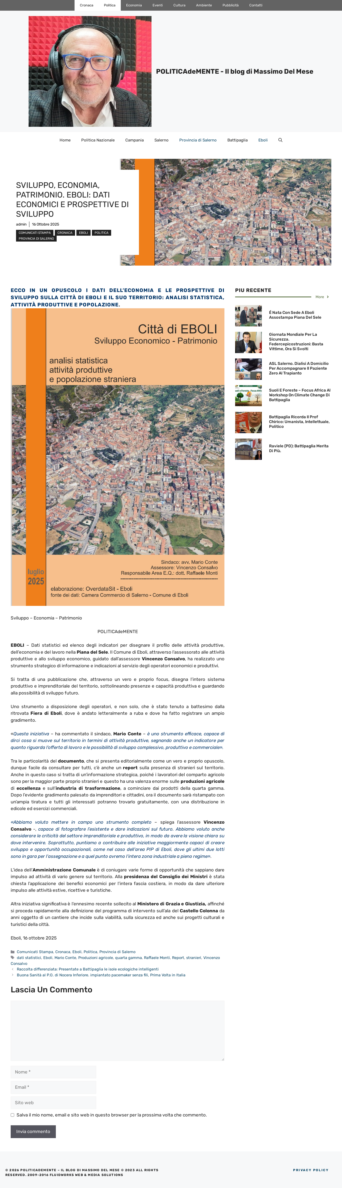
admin (21, 224)
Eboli (263, 140)
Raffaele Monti (157, 957)
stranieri (193, 957)
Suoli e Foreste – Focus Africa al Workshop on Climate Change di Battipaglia (300, 395)
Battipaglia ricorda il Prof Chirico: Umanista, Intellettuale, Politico (299, 422)
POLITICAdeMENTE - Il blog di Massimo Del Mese (234, 71)
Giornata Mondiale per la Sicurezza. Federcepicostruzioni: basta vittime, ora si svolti (296, 341)
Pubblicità (231, 5)
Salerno (161, 140)
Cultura (179, 5)
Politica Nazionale (98, 140)
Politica (109, 5)
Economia (134, 5)
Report (178, 957)
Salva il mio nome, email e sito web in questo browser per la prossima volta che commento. (112, 1115)
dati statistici (29, 957)
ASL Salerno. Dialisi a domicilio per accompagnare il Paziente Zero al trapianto (299, 368)
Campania (134, 140)
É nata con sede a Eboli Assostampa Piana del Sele (295, 315)
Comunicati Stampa (35, 233)
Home (65, 140)
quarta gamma (128, 957)
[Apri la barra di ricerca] (280, 140)
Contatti (255, 5)
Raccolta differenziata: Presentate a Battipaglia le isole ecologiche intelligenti (88, 969)
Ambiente (204, 5)
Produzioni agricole (95, 957)
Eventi (158, 5)
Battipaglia (237, 140)
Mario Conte (65, 957)
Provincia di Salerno (198, 140)
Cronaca (86, 5)
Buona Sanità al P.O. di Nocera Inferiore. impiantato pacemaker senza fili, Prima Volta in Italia (101, 975)
